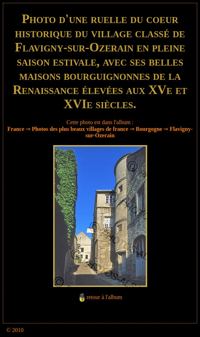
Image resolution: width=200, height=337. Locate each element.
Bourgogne (149, 129)
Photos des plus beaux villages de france (80, 129)
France (15, 129)
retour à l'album (104, 297)
